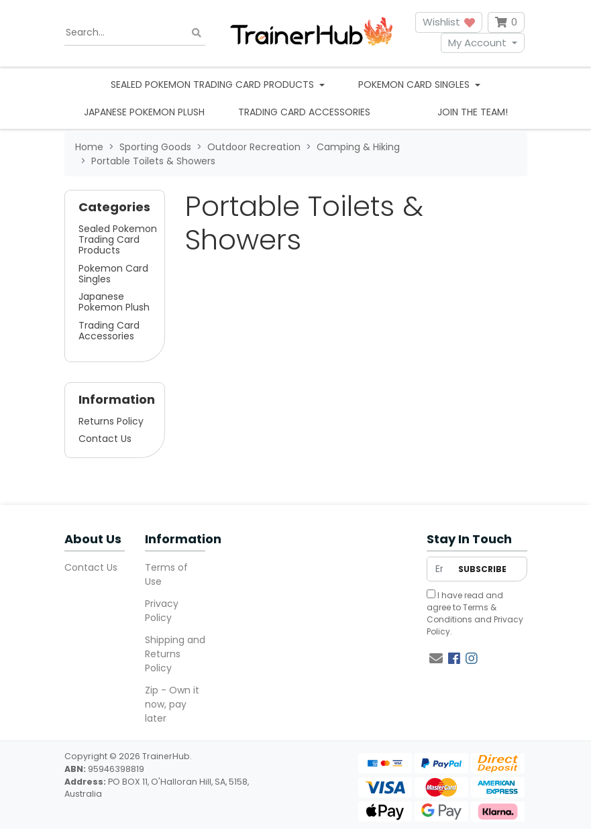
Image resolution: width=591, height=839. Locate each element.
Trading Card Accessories (304, 112)
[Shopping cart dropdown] (506, 22)
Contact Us (104, 438)
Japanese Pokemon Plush (144, 112)
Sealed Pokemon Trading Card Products (117, 239)
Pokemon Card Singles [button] (415, 84)
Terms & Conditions (461, 613)
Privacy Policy (161, 610)
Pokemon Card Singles (113, 274)
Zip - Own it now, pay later (172, 704)
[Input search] (134, 33)
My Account (477, 43)
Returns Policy (111, 421)
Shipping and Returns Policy (175, 654)
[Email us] (436, 658)
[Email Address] (439, 569)
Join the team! (472, 112)
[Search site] (196, 32)
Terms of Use (166, 574)
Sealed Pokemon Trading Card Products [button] (214, 84)
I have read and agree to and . (475, 613)
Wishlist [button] (449, 22)
